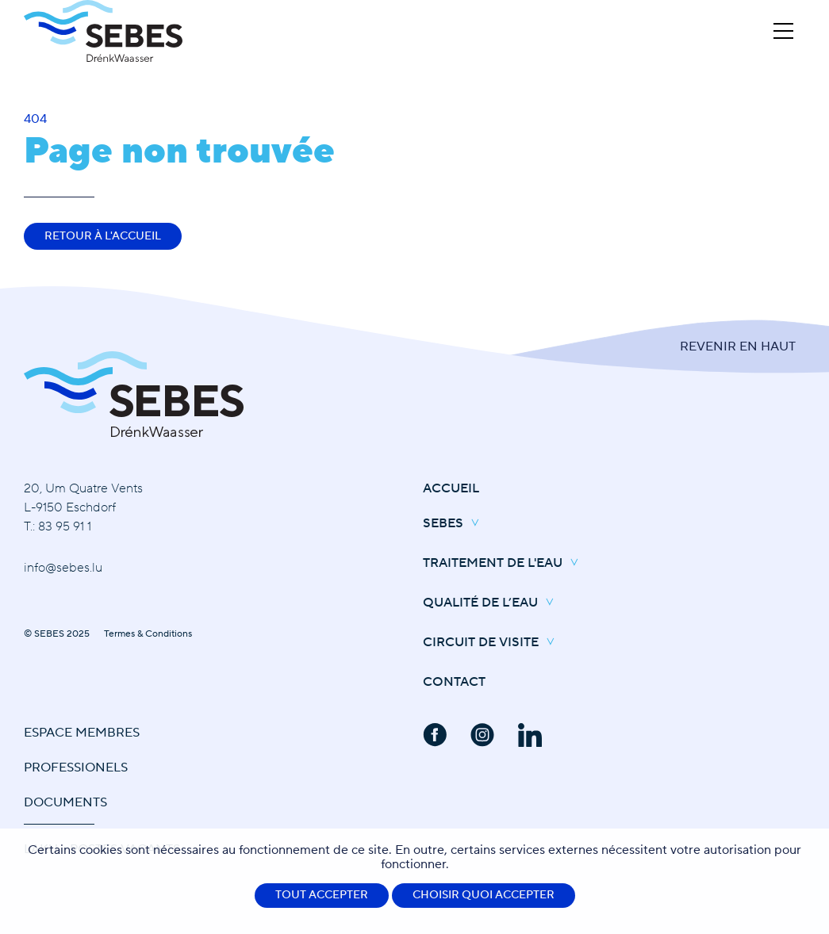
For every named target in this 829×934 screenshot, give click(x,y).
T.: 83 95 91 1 (57, 526)
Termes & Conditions (148, 634)
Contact (454, 682)
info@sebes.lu (63, 568)
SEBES (455, 524)
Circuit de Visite (492, 643)
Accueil (451, 488)
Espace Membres (82, 733)
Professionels (76, 767)
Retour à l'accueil (102, 236)
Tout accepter (321, 895)
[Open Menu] (783, 31)
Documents (65, 802)
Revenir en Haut (738, 346)
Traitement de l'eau (504, 563)
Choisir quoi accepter (484, 895)
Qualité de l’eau (492, 603)
